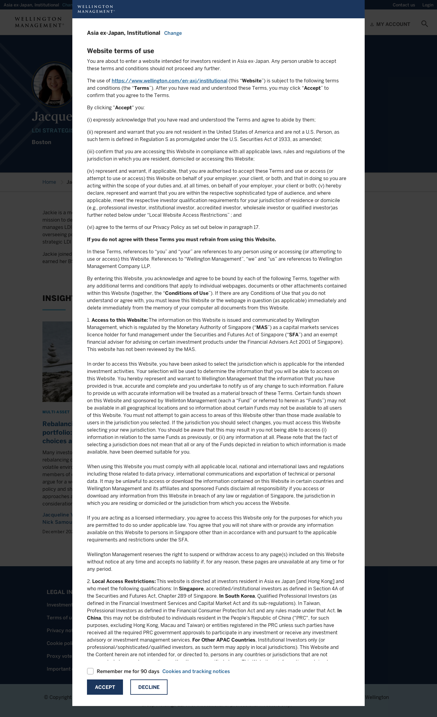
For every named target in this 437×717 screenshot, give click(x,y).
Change (173, 33)
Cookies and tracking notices (196, 671)
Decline (149, 687)
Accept (105, 687)
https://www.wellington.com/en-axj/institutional (169, 81)
